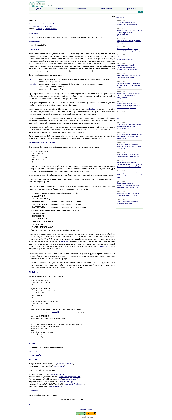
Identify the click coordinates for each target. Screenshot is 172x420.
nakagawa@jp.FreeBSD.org (73, 384)
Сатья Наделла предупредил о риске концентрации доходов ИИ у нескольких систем (129, 126)
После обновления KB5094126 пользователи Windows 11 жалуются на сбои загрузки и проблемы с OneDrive (129, 165)
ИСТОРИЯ (33, 391)
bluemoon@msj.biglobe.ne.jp (69, 377)
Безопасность (82, 9)
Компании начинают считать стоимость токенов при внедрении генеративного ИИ (129, 116)
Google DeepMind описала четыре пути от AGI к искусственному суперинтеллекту (129, 33)
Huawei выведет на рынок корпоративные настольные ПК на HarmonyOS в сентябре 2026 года (128, 185)
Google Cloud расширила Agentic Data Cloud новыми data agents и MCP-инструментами (129, 96)
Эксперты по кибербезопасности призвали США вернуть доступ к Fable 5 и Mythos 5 (129, 146)
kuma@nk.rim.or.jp (65, 382)
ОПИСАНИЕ (34, 50)
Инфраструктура (106, 9)
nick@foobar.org (56, 386)
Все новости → (138, 207)
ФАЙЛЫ (32, 344)
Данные (38, 9)
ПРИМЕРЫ (33, 272)
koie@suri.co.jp (58, 366)
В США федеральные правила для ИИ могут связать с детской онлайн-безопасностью (129, 136)
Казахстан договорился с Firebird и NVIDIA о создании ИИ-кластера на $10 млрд (129, 175)
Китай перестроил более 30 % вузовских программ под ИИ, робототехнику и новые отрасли (127, 67)
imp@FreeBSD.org (57, 374)
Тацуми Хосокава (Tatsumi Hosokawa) (43, 24)
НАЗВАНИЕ (34, 33)
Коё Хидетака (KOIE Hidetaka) (40, 26)
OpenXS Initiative (51, 29)
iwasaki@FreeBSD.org (65, 364)
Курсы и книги (131, 9)
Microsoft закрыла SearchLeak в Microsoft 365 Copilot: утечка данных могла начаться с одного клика (128, 106)
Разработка (59, 9)
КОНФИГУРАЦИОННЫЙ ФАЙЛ (42, 143)
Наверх (89, 410)
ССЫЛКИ (33, 352)
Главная (83, 410)
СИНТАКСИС (34, 42)
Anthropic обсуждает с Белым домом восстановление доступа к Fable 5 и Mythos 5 (128, 85)
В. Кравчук (40, 29)
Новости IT (120, 17)
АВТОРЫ (33, 360)
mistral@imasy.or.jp (70, 379)
